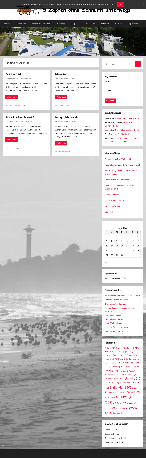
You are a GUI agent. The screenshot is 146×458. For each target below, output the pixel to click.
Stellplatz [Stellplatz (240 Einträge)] (120, 387)
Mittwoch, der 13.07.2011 (115, 331)
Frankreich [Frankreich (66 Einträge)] (121, 359)
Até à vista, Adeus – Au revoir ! (19, 117)
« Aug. (107, 262)
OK (120, 4)
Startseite (7, 23)
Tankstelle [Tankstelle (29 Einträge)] (133, 392)
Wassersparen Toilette (114, 200)
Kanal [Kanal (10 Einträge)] (114, 363)
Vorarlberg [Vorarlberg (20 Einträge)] (132, 403)
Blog (73, 23)
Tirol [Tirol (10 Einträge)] (112, 397)
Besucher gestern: (113, 438)
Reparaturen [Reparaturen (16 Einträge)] (110, 375)
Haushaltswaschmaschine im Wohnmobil (122, 165)
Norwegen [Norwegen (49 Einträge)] (120, 366)
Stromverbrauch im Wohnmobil (118, 159)
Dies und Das (88, 23)
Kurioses (61, 23)
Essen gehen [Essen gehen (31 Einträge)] (120, 355)
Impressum (133, 23)
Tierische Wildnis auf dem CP (117, 300)
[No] (143, 4)
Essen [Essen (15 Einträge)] (108, 355)
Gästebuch (104, 23)
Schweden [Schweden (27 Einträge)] (131, 375)
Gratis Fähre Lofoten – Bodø (127, 118)
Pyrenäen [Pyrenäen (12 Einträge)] (124, 371)
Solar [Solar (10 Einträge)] (107, 383)
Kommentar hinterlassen (18, 106)
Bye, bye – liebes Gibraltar (67, 117)
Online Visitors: (111, 430)
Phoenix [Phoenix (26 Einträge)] (133, 367)
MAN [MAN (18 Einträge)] (129, 363)
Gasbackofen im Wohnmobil (117, 180)
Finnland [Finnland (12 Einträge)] (109, 359)
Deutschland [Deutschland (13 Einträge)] (120, 352)
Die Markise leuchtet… (127, 134)
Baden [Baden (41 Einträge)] (121, 348)
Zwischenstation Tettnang (115, 304)
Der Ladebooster (112, 195)
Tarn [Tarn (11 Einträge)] (107, 397)
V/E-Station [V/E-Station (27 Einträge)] (119, 403)
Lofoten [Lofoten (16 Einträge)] (122, 363)
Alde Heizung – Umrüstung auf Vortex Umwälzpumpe (121, 172)
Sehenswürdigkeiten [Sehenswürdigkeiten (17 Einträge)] (113, 378)
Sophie (108, 130)
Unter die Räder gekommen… (117, 327)
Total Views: (110, 442)
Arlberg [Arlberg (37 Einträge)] (110, 348)
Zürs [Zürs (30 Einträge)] (109, 413)
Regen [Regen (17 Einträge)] (133, 371)
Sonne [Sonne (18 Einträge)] (115, 383)
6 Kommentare (14, 148)
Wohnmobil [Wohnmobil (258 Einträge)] (124, 408)
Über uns (21, 23)
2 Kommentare (63, 106)
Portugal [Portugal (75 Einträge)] (112, 370)
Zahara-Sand (61, 74)
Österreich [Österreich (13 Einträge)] (118, 413)
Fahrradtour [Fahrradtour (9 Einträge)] (133, 355)
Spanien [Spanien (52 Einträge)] (125, 382)
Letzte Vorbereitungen (114, 323)
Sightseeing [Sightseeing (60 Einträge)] (131, 378)
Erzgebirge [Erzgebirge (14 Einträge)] (131, 352)
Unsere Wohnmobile (41, 23)
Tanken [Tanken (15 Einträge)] (123, 392)
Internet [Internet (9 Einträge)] (108, 363)
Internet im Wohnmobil (114, 206)
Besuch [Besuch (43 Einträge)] (133, 348)
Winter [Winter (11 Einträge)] (108, 409)
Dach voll (109, 212)
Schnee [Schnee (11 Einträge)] (120, 375)
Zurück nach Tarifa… (14, 74)
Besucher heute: (112, 434)
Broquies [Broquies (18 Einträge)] (109, 352)
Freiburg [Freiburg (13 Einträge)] (134, 359)
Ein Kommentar (64, 152)
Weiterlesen (11, 97)
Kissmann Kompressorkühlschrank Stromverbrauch (119, 187)
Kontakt (118, 23)
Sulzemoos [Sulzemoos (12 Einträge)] (113, 392)
